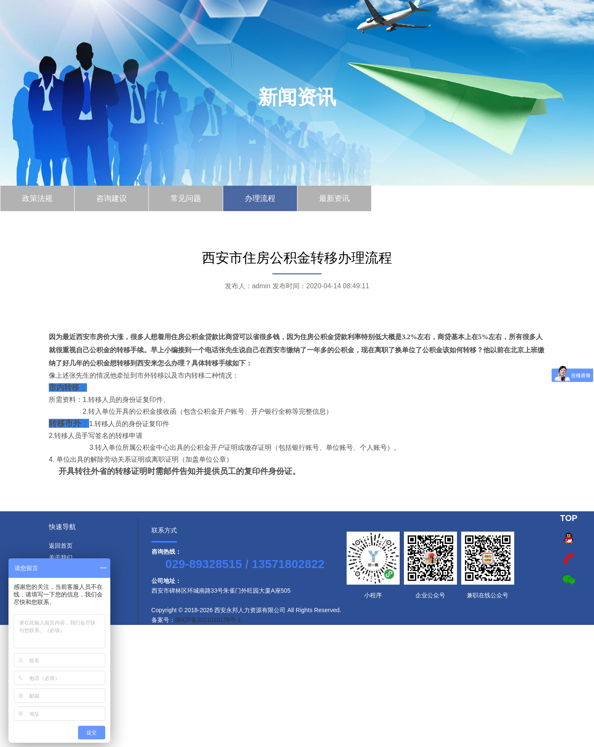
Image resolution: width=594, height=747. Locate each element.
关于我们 (61, 557)
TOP (568, 518)
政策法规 (37, 198)
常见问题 (186, 198)
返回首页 (61, 545)
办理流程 (260, 198)
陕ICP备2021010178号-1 (208, 619)
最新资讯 (334, 198)
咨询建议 (111, 198)
